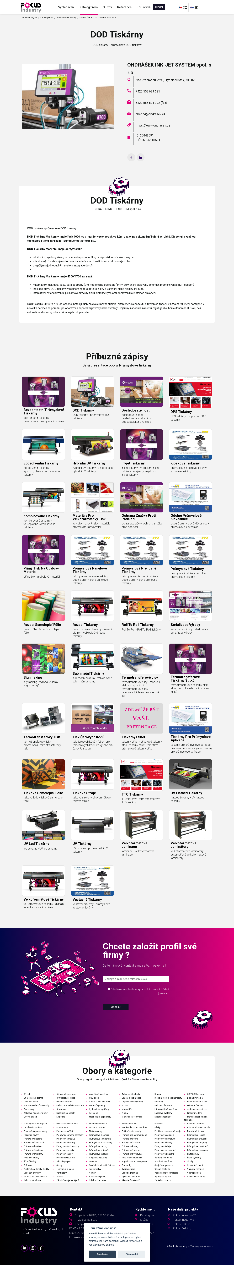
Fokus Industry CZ (184, 1215)
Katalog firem (89, 7)
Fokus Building (182, 1228)
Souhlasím (102, 1254)
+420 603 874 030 (86, 1219)
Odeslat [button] (115, 1020)
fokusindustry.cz (29, 18)
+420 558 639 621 (148, 91)
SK (194, 7)
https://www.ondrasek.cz (153, 125)
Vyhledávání (66, 7)
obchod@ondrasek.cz (151, 114)
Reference (124, 7)
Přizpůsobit (132, 1254)
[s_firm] (136, 992)
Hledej (159, 7)
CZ (183, 7)
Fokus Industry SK (184, 1219)
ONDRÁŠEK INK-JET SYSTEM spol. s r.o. (97, 18)
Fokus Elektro (181, 1224)
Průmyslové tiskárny (66, 18)
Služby (107, 7)
